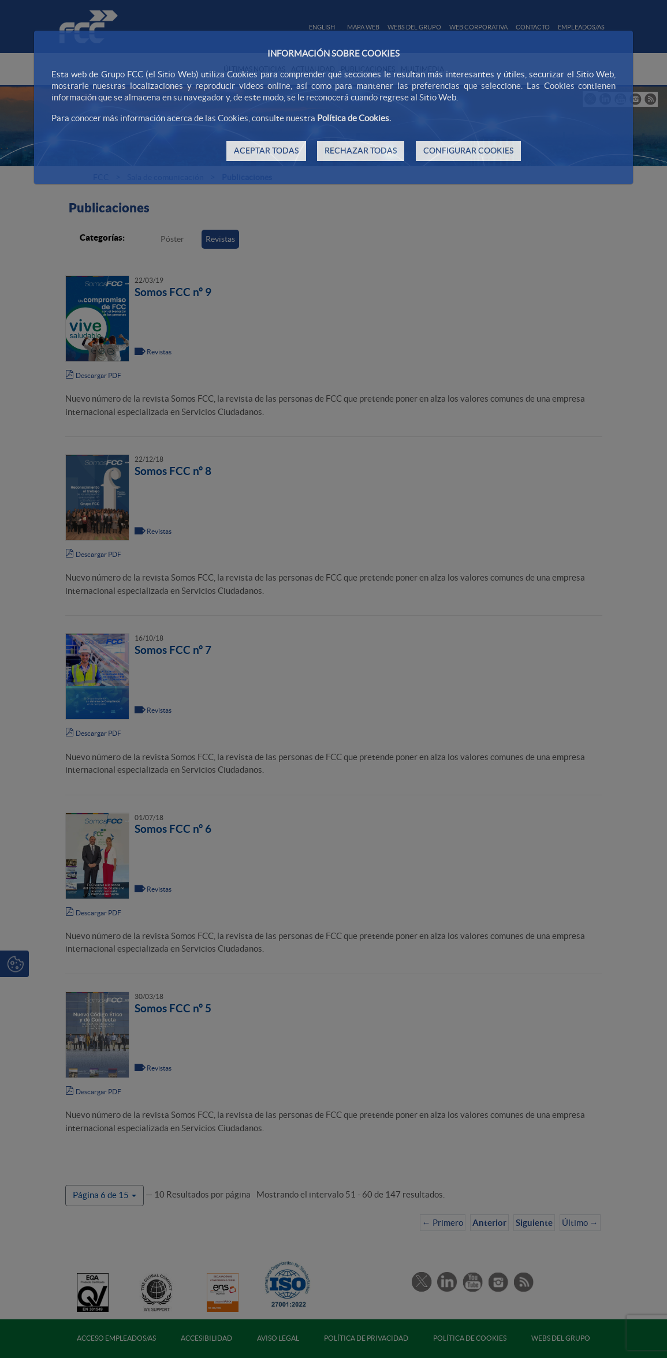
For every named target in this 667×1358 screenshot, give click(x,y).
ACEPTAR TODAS (266, 150)
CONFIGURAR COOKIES (468, 150)
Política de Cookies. (354, 118)
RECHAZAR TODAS (361, 150)
